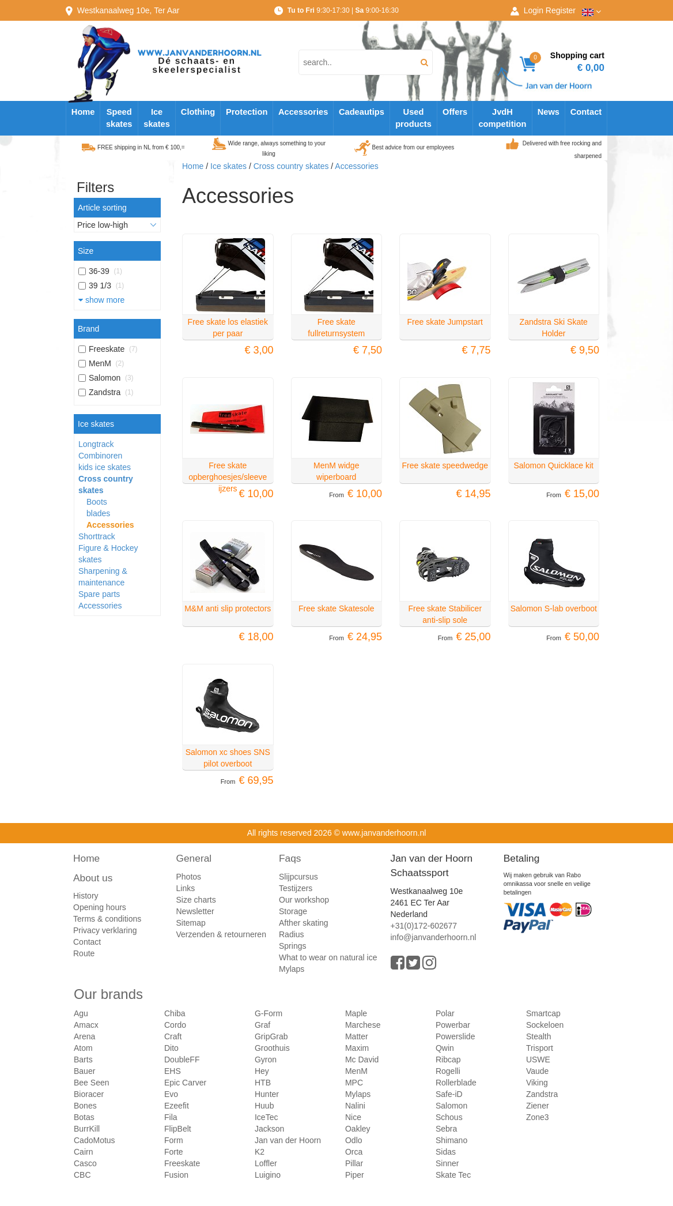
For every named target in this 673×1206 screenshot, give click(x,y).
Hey (262, 1071)
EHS (172, 1071)
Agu (81, 1013)
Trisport (539, 1048)
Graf (262, 1025)
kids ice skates (104, 467)
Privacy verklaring (105, 930)
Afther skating (303, 922)
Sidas (446, 1151)
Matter (356, 1036)
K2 (259, 1151)
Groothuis (272, 1048)
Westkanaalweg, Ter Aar (128, 10)
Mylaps (291, 969)
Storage (293, 911)
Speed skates (119, 118)
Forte (173, 1151)
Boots (96, 501)
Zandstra (542, 1094)
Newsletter (195, 911)
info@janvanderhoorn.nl (434, 937)
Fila (170, 1117)
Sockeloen (545, 1025)
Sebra (446, 1128)
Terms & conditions (107, 918)
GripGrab (271, 1036)
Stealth (538, 1036)
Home (83, 112)
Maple (356, 1013)
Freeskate (182, 1163)
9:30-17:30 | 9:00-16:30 (343, 10)
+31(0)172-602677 (424, 925)
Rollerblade (456, 1082)
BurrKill (87, 1128)
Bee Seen (91, 1082)
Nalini (355, 1105)
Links (185, 888)
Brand (88, 328)
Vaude (537, 1071)
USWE (538, 1059)
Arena (84, 1036)
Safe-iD (449, 1094)
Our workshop (304, 899)
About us (92, 878)
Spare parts (99, 594)
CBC (82, 1174)
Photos (189, 876)
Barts (83, 1059)
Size (85, 251)
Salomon (451, 1105)
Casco (85, 1163)
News (548, 112)
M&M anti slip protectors (227, 608)
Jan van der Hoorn (288, 1140)
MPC (354, 1082)
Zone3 (537, 1117)
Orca (353, 1151)
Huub (264, 1105)
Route (83, 953)
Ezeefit (176, 1105)
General (194, 858)
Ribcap (448, 1059)
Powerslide (455, 1036)
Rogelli (448, 1071)
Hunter (267, 1094)
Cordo (175, 1025)
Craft (173, 1036)
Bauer (84, 1071)
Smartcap (543, 1013)
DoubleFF (181, 1059)
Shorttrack (96, 536)
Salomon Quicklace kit (553, 465)
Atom (83, 1048)
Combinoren (100, 455)
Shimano (451, 1140)
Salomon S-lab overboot (554, 608)
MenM (356, 1071)
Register (561, 10)
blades (98, 513)
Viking (537, 1082)
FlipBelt (177, 1128)
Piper (354, 1174)
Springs (292, 945)
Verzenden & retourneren (221, 934)
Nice (353, 1117)
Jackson (269, 1128)
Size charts (196, 899)
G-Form (268, 1013)
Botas (84, 1117)
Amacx (86, 1025)
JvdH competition (502, 118)
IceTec (266, 1117)
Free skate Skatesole (336, 608)
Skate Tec (453, 1174)
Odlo (353, 1140)
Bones (85, 1105)
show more (101, 300)
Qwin (445, 1048)
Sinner (447, 1163)
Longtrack (96, 444)
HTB (263, 1082)
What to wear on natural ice (328, 957)
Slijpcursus (298, 876)
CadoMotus (94, 1140)
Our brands (108, 994)
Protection (246, 112)
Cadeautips (361, 112)
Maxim (357, 1048)
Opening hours (99, 907)
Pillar (354, 1163)
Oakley (357, 1128)
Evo (171, 1094)
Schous (449, 1117)
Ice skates (156, 118)
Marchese (362, 1025)
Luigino (268, 1174)
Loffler (266, 1163)
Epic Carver (185, 1082)
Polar (445, 1013)
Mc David (362, 1059)
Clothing (198, 112)
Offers (455, 112)
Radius (291, 934)
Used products (413, 118)
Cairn (83, 1151)
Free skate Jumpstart (445, 321)
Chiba (175, 1013)
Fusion (176, 1174)
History (86, 895)
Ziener (537, 1105)
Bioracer (89, 1094)
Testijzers (295, 888)
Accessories (303, 112)
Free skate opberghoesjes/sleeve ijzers (227, 477)
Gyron (266, 1059)
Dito (171, 1048)
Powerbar (453, 1025)
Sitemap (191, 922)
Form (173, 1140)
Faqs (290, 858)
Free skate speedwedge (445, 465)
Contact (586, 112)
